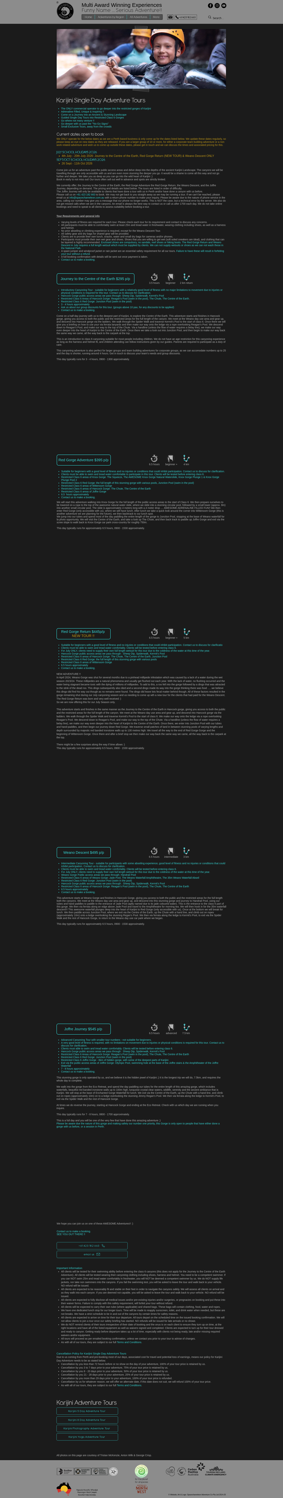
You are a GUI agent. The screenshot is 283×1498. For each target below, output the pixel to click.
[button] (111, 17)
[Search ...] (226, 18)
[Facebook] (210, 5)
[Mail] (170, 17)
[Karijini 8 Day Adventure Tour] (87, 1420)
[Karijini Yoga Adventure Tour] (87, 1436)
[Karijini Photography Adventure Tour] (87, 1428)
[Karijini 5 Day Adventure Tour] (87, 1411)
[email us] (92, 1254)
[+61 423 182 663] (186, 17)
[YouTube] (223, 5)
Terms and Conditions (129, 1342)
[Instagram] (217, 5)
